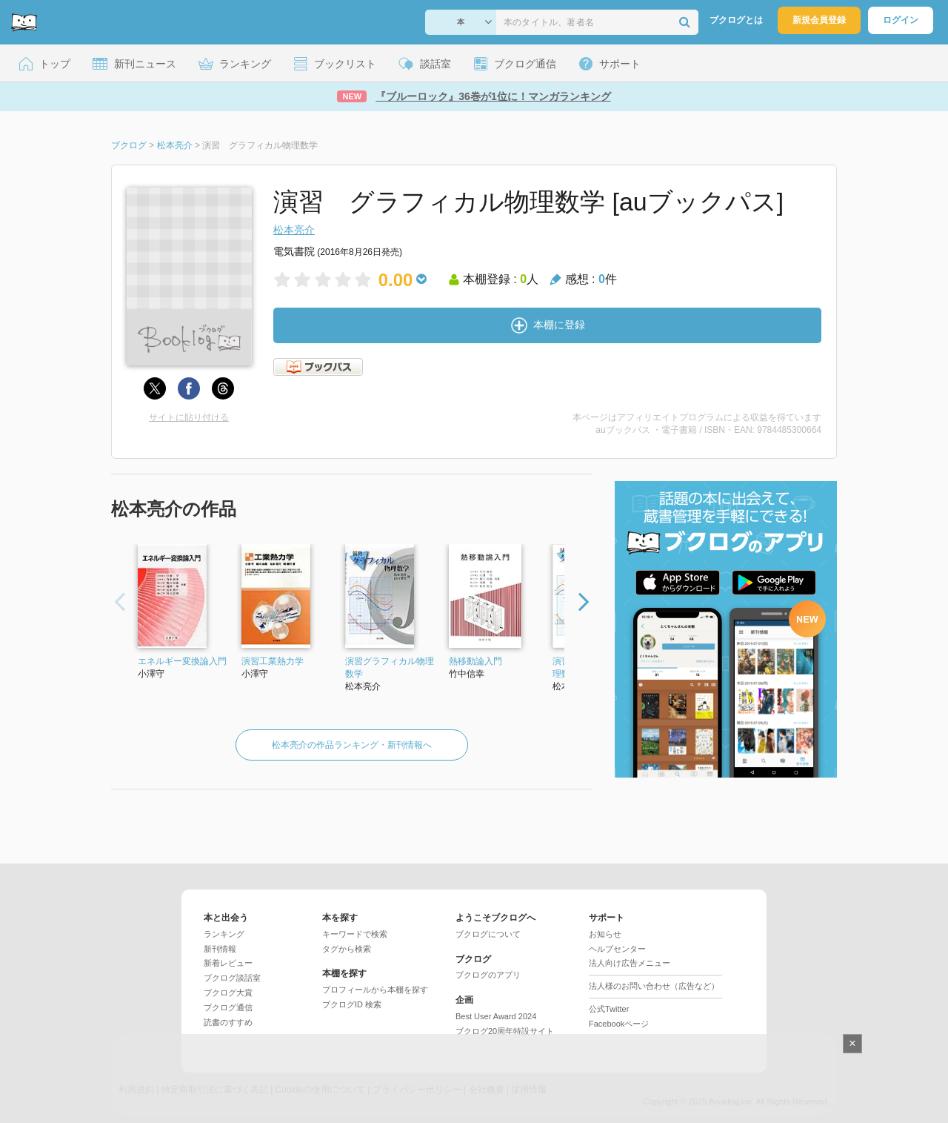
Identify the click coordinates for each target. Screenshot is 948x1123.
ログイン (900, 20)
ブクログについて (488, 934)
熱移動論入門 (475, 661)
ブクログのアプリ (488, 974)
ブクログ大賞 (228, 992)
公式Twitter (609, 1008)
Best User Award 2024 (495, 1016)
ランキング (224, 934)
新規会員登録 (819, 20)
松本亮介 (294, 230)
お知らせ (605, 934)
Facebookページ (619, 1023)
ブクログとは (736, 20)
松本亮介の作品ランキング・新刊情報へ (352, 745)
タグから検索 (346, 948)
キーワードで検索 (354, 934)
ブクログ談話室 (232, 977)
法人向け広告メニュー (629, 962)
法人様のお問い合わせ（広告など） (654, 985)
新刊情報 (220, 948)
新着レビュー (228, 962)
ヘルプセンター (617, 948)
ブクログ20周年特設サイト (504, 1031)
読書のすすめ (228, 1022)
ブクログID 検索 (351, 1004)
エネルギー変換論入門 (182, 661)
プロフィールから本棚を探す (375, 989)
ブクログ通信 (228, 1007)
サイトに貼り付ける (189, 417)
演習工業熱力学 (272, 661)
